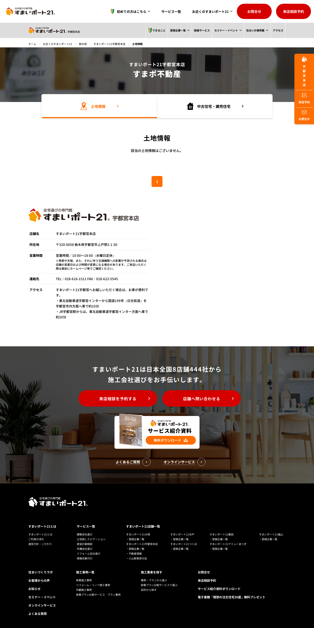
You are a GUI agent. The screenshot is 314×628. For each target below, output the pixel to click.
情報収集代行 (84, 558)
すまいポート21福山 (271, 534)
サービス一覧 (171, 11)
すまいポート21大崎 (138, 534)
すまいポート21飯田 (222, 534)
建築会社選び (84, 534)
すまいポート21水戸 (182, 534)
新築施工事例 (84, 580)
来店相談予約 (293, 11)
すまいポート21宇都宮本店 (109, 44)
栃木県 (83, 44)
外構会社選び (84, 548)
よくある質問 (37, 613)
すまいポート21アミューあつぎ (228, 544)
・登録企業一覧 (135, 539)
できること (156, 30)
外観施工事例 (84, 590)
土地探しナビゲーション (91, 539)
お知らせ (34, 589)
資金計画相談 (84, 544)
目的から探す (149, 590)
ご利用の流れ (36, 539)
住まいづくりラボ (40, 572)
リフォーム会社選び (88, 553)
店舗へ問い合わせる (201, 398)
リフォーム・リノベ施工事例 (93, 585)
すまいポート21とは (42, 526)
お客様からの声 (39, 580)
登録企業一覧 (177, 30)
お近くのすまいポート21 (210, 11)
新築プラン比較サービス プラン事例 (98, 594)
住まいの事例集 (255, 30)
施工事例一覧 (85, 572)
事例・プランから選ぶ (154, 580)
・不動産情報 (134, 553)
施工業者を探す (151, 572)
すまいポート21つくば (183, 544)
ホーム (32, 44)
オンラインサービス (42, 605)
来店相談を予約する (118, 398)
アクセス (278, 30)
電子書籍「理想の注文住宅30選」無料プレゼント (231, 597)
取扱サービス (201, 30)
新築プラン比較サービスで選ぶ (159, 585)
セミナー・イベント (226, 30)
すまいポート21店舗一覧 (143, 526)
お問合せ (254, 11)
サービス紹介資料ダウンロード (219, 589)
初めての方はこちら (127, 11)
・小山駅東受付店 (136, 558)
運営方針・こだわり (40, 544)
